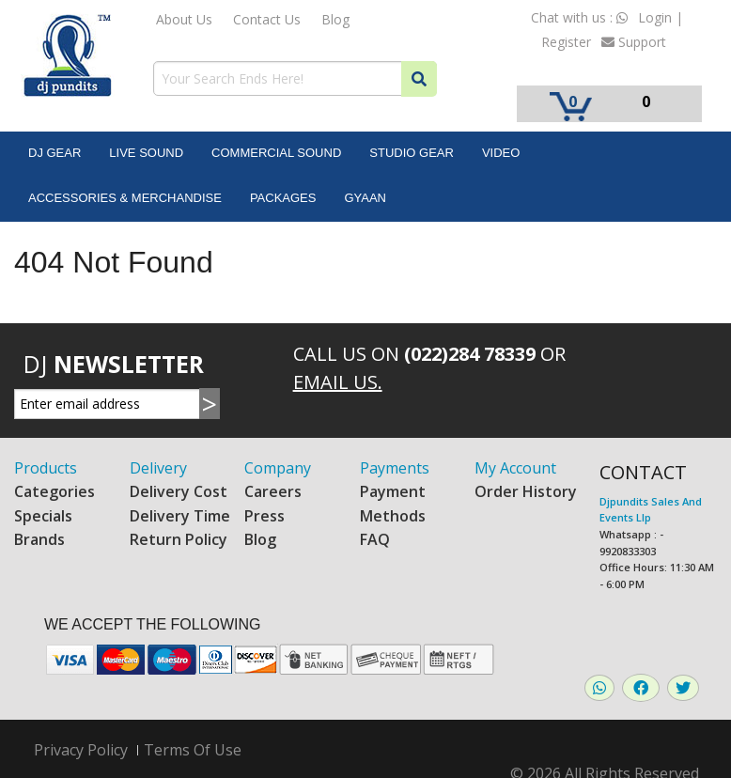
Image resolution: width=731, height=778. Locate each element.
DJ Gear (54, 153)
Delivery (158, 468)
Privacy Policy (81, 750)
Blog (335, 19)
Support (633, 42)
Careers (273, 491)
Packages (283, 198)
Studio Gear (411, 153)
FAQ (375, 539)
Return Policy (178, 539)
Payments (394, 468)
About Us (184, 19)
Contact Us (267, 19)
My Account (515, 468)
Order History (525, 491)
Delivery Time (180, 516)
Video (501, 153)
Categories (54, 491)
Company (277, 468)
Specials (43, 516)
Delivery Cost (178, 491)
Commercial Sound (276, 153)
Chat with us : (579, 17)
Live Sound (146, 153)
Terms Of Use (192, 749)
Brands (39, 539)
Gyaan (365, 198)
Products (45, 468)
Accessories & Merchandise (125, 198)
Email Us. (337, 382)
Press (264, 516)
